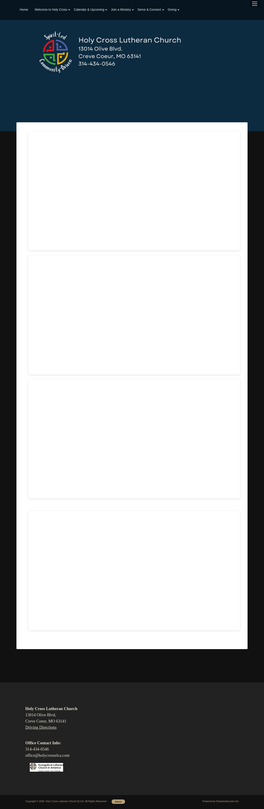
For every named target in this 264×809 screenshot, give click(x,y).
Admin (118, 801)
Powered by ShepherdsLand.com (220, 801)
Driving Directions (40, 727)
